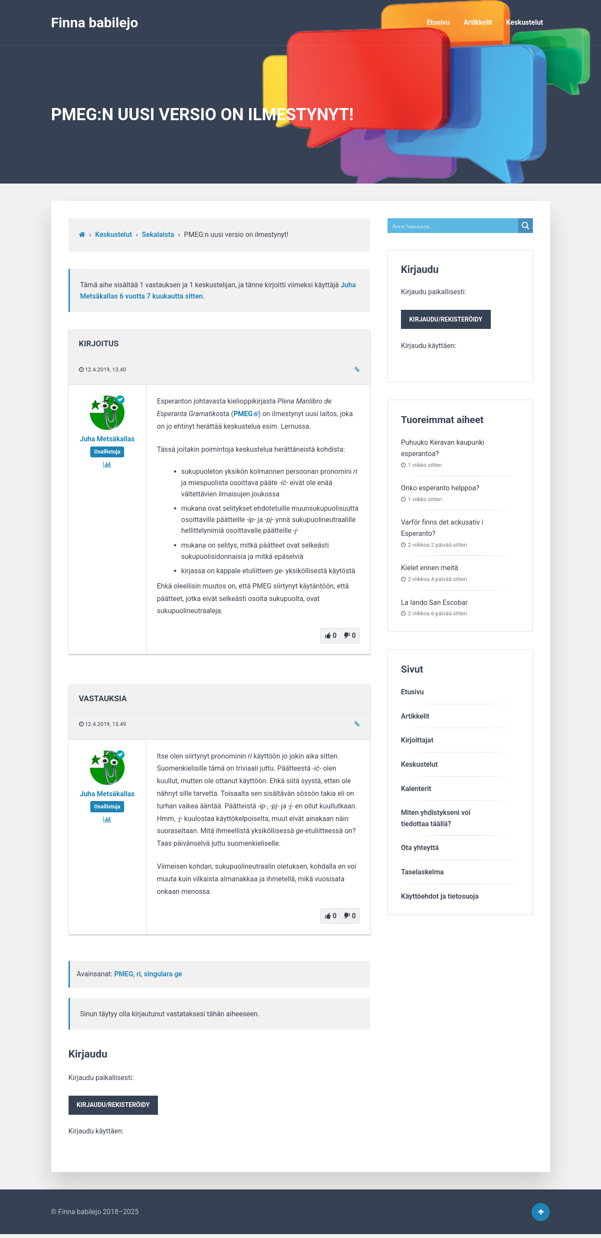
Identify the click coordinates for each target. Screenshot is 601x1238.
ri (139, 974)
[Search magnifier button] (525, 225)
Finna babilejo (94, 22)
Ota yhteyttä (420, 849)
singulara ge (163, 974)
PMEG (243, 414)
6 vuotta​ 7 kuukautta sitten (161, 296)
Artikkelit (477, 22)
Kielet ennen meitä (429, 569)
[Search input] (453, 225)
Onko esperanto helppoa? (440, 490)
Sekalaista (158, 234)
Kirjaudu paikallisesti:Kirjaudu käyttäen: (115, 1105)
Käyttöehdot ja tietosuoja (440, 897)
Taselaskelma (422, 873)
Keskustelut (524, 22)
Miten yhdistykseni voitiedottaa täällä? (435, 820)
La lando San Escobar (434, 604)
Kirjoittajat (417, 742)
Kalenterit (416, 790)
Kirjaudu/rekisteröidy (115, 1106)
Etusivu (438, 22)
